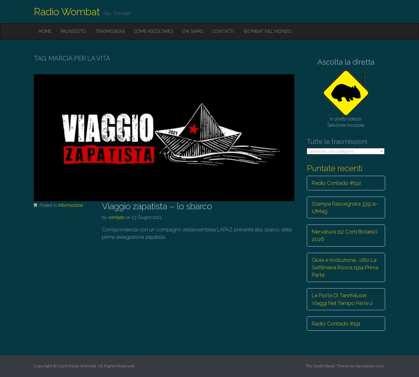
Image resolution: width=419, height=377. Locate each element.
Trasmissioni (110, 31)
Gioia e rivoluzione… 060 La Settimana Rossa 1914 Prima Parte (345, 267)
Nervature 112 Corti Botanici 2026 (344, 235)
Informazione (70, 205)
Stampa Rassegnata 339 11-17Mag (345, 207)
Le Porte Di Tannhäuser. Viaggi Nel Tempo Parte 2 (342, 299)
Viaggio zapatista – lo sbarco (157, 206)
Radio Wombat (67, 11)
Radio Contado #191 (336, 323)
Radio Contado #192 (336, 183)
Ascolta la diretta (346, 61)
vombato (116, 217)
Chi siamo (193, 31)
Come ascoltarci (153, 31)
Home (45, 31)
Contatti (223, 31)
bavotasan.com (370, 366)
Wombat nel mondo (267, 31)
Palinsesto (73, 31)
